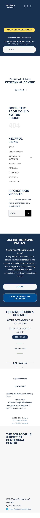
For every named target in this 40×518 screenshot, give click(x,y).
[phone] (30, 6)
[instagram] (27, 6)
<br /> (20, 471)
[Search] (6, 49)
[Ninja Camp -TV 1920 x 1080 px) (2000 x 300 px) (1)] (19, 12)
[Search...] (19, 49)
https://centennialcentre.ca (20, 509)
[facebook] (24, 6)
